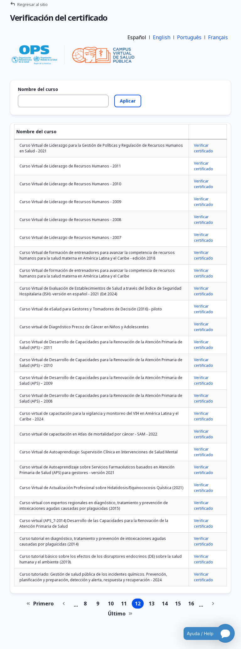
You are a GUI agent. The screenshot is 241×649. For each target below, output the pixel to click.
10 (112, 604)
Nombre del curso (38, 89)
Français (218, 37)
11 (125, 604)
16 (192, 604)
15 (179, 604)
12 (139, 604)
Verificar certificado (203, 148)
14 (166, 604)
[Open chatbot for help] (204, 633)
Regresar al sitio (32, 4)
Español (136, 37)
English (161, 37)
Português (189, 37)
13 (153, 604)
